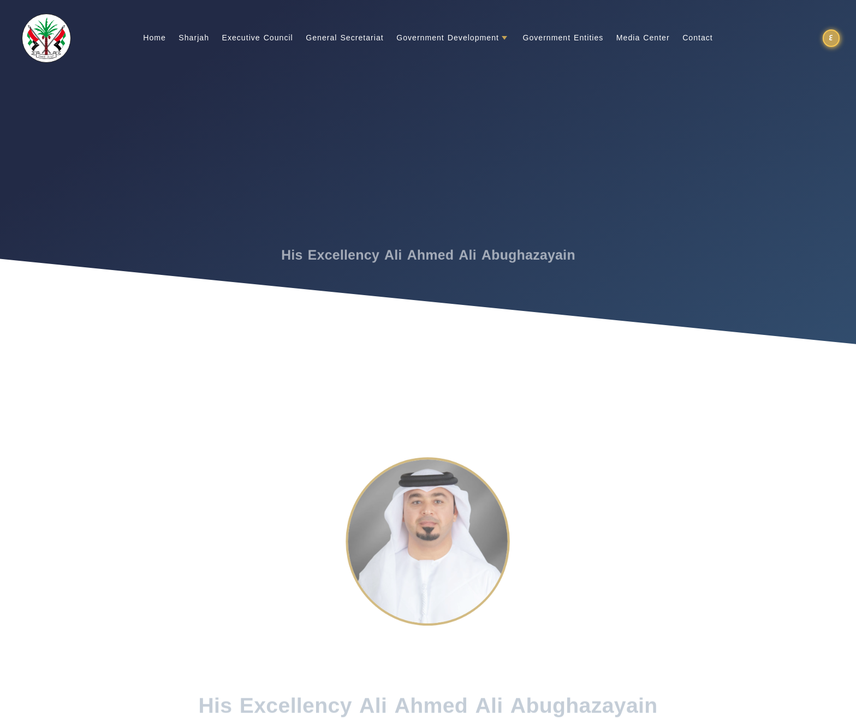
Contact (697, 38)
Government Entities (562, 38)
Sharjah (194, 38)
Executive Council (257, 38)
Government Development (447, 38)
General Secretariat (344, 38)
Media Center (643, 38)
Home (154, 38)
